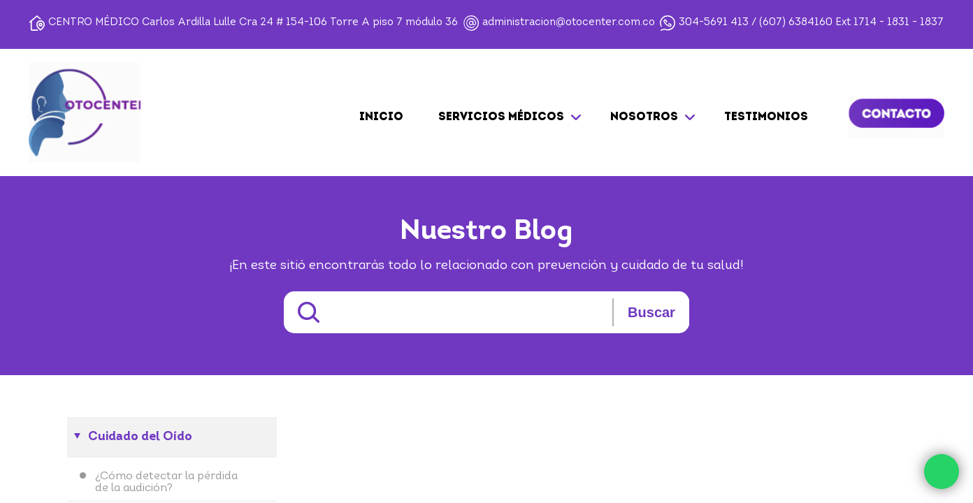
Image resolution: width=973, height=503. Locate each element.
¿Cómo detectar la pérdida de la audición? (166, 482)
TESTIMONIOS (766, 117)
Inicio (381, 117)
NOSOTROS (644, 117)
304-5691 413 (714, 22)
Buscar (651, 312)
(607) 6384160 (796, 22)
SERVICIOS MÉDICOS (501, 117)
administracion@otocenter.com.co (568, 22)
